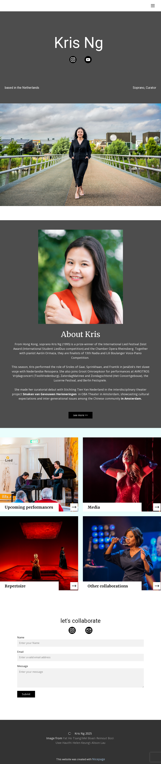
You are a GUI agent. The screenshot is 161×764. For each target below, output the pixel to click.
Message (22, 666)
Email (20, 652)
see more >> (80, 415)
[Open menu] (153, 5)
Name (20, 637)
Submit (26, 694)
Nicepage (98, 759)
